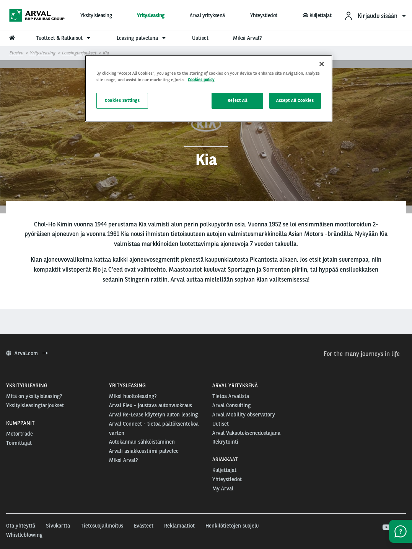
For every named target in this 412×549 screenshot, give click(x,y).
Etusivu (16, 53)
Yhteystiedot (263, 15)
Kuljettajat (316, 15)
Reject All (238, 100)
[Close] (321, 64)
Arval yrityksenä (207, 15)
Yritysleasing (150, 15)
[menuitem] (375, 15)
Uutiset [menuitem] (200, 38)
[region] (208, 88)
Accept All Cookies (295, 100)
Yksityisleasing (96, 15)
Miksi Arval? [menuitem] (247, 38)
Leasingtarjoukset (79, 53)
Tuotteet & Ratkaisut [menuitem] (64, 38)
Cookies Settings (122, 100)
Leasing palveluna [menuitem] (142, 38)
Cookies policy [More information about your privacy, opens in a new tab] (201, 79)
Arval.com (27, 353)
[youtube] (385, 527)
